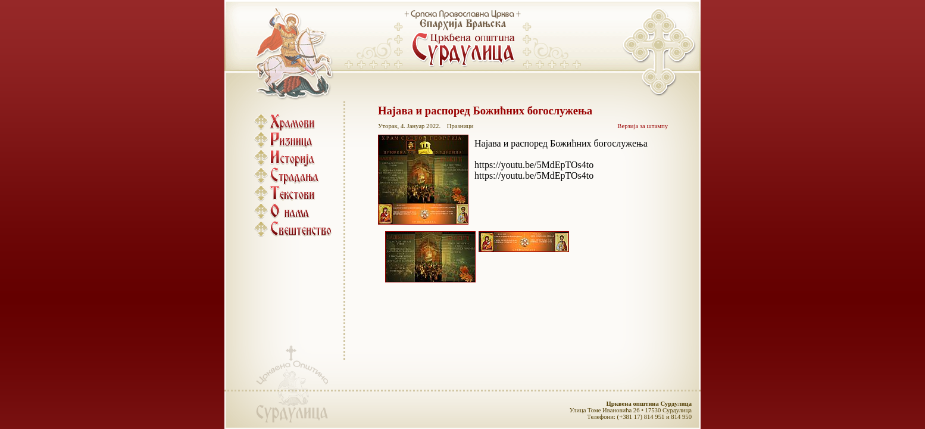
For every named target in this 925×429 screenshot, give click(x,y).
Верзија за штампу (642, 126)
